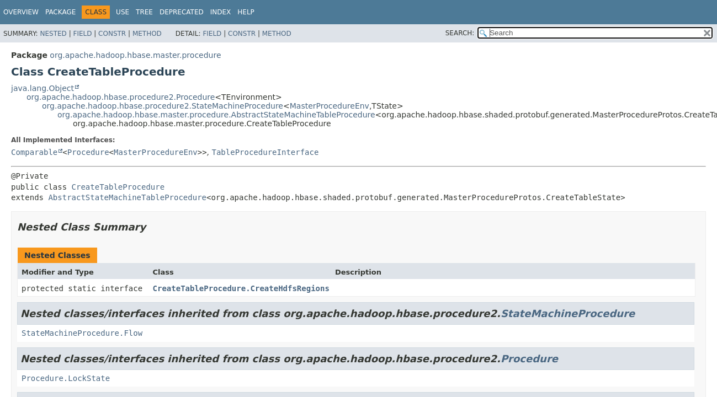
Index (220, 12)
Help (245, 12)
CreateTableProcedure (118, 187)
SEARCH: (460, 33)
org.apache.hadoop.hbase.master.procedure (135, 55)
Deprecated (182, 12)
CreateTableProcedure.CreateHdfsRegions (241, 288)
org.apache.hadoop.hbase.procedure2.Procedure (120, 97)
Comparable (34, 152)
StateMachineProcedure (568, 313)
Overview (21, 12)
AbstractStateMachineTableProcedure (127, 197)
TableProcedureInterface (265, 152)
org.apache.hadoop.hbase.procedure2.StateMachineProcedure (162, 105)
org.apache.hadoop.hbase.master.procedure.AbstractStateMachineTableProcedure (216, 114)
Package (60, 12)
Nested (53, 33)
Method (147, 33)
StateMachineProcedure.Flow (82, 333)
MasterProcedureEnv (329, 105)
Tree (144, 12)
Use (122, 12)
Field (82, 33)
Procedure (88, 152)
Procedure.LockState (66, 378)
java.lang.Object (42, 88)
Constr (112, 33)
